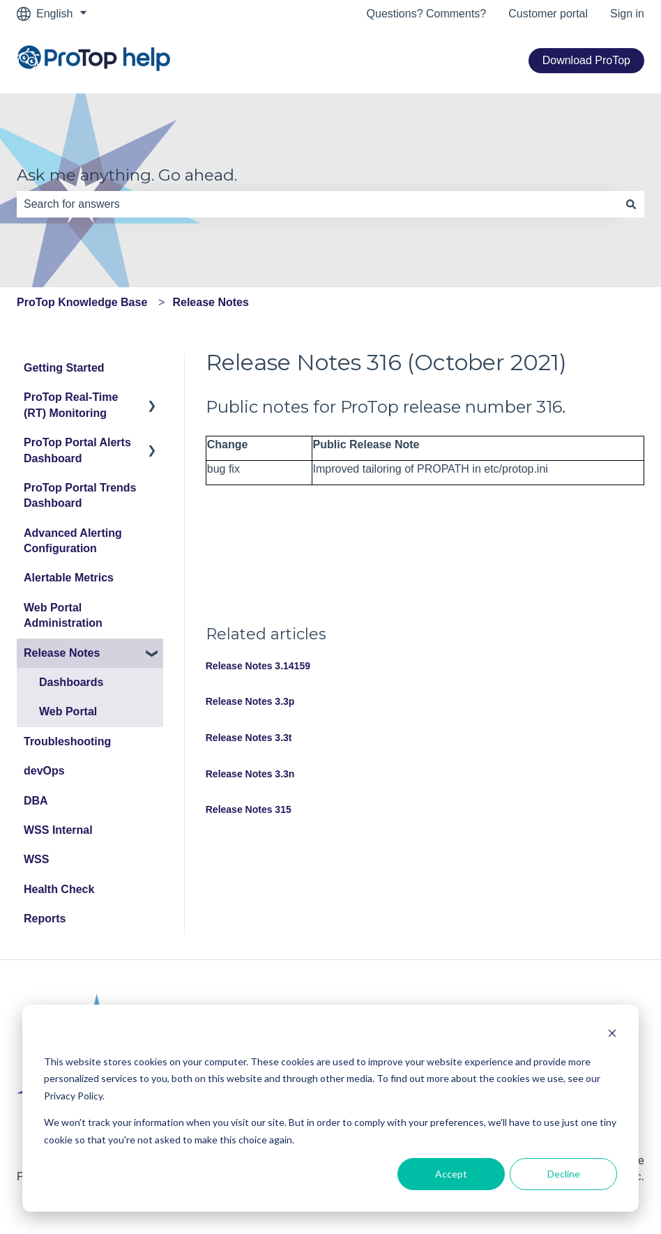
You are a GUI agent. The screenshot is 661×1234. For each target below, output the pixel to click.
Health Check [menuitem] (59, 889)
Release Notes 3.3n (250, 773)
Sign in (627, 14)
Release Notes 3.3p (250, 701)
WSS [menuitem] (36, 859)
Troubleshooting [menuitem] (67, 741)
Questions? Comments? (427, 14)
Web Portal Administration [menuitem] (63, 615)
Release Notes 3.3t (249, 737)
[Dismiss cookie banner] (612, 1035)
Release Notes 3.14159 (258, 665)
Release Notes (210, 302)
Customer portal (548, 14)
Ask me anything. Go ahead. (127, 175)
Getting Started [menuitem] (64, 368)
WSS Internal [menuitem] (58, 830)
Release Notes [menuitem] (62, 653)
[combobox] (317, 204)
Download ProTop (586, 60)
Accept (451, 1174)
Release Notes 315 (248, 809)
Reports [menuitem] (45, 918)
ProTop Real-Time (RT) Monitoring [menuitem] (71, 404)
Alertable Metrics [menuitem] (69, 578)
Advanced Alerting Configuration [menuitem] (73, 540)
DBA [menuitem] (36, 801)
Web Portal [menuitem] (68, 711)
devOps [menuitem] (44, 771)
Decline (563, 1174)
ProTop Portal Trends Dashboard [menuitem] (80, 495)
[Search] (631, 204)
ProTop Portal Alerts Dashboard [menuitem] (77, 450)
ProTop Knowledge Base (82, 302)
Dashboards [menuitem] (71, 682)
